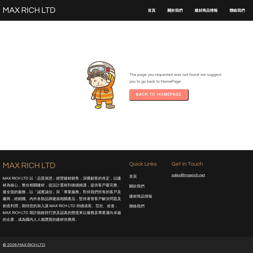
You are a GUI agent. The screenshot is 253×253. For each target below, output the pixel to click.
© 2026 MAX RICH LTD (24, 245)
